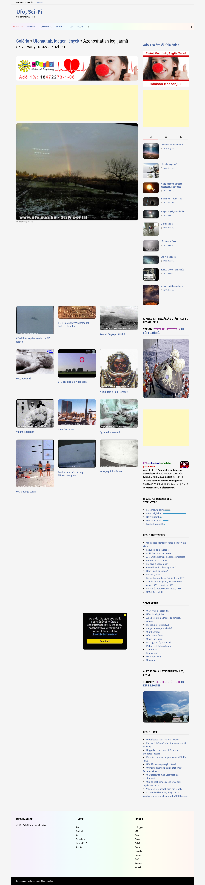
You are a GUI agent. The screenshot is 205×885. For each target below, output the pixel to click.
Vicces (80, 26)
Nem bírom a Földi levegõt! (114, 391)
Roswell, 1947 (153, 574)
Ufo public (46, 26)
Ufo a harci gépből (169, 164)
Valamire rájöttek (25, 431)
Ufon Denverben (66, 429)
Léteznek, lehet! (166, 513)
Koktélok (79, 831)
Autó (137, 859)
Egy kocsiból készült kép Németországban (71, 474)
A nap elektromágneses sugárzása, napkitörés (171, 185)
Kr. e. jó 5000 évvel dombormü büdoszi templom (74, 324)
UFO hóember (167, 223)
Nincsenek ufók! (157, 520)
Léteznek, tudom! (158, 509)
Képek (59, 26)
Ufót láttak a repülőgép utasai (161, 764)
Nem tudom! (154, 516)
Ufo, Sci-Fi (29, 11)
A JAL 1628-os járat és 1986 (159, 584)
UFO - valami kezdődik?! (172, 144)
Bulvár (138, 843)
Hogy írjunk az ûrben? (157, 570)
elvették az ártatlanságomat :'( (161, 567)
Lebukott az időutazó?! (157, 549)
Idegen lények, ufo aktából (173, 211)
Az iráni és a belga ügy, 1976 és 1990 (164, 581)
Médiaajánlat (47, 881)
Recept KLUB (81, 843)
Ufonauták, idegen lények (56, 41)
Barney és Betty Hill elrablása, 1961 (163, 588)
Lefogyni (139, 827)
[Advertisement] (77, 103)
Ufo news (32, 26)
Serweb (138, 867)
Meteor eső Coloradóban (172, 286)
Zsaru (137, 835)
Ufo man (150, 660)
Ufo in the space (168, 256)
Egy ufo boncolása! (110, 432)
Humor (138, 855)
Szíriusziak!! (152, 649)
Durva (137, 839)
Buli (77, 835)
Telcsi (69, 26)
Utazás (78, 847)
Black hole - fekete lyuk (171, 198)
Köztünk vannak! (155, 523)
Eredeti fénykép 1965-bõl (113, 334)
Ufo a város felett (168, 241)
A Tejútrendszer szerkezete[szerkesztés (165, 556)
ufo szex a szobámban (157, 560)
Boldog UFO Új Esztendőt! (172, 269)
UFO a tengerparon (26, 491)
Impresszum (21, 881)
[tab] (150, 137)
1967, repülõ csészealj (111, 471)
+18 (136, 831)
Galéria (22, 41)
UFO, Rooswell (23, 378)
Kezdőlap (18, 26)
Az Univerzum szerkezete (158, 553)
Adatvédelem (34, 881)
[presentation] (150, 137)
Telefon (138, 863)
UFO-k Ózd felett (154, 592)
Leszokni (139, 851)
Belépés (40, 2)
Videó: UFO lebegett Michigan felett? (164, 788)
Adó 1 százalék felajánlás (161, 45)
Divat (77, 827)
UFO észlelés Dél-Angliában (72, 381)
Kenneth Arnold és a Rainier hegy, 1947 (165, 577)
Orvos (137, 847)
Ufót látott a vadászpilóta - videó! (162, 739)
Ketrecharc (80, 839)
